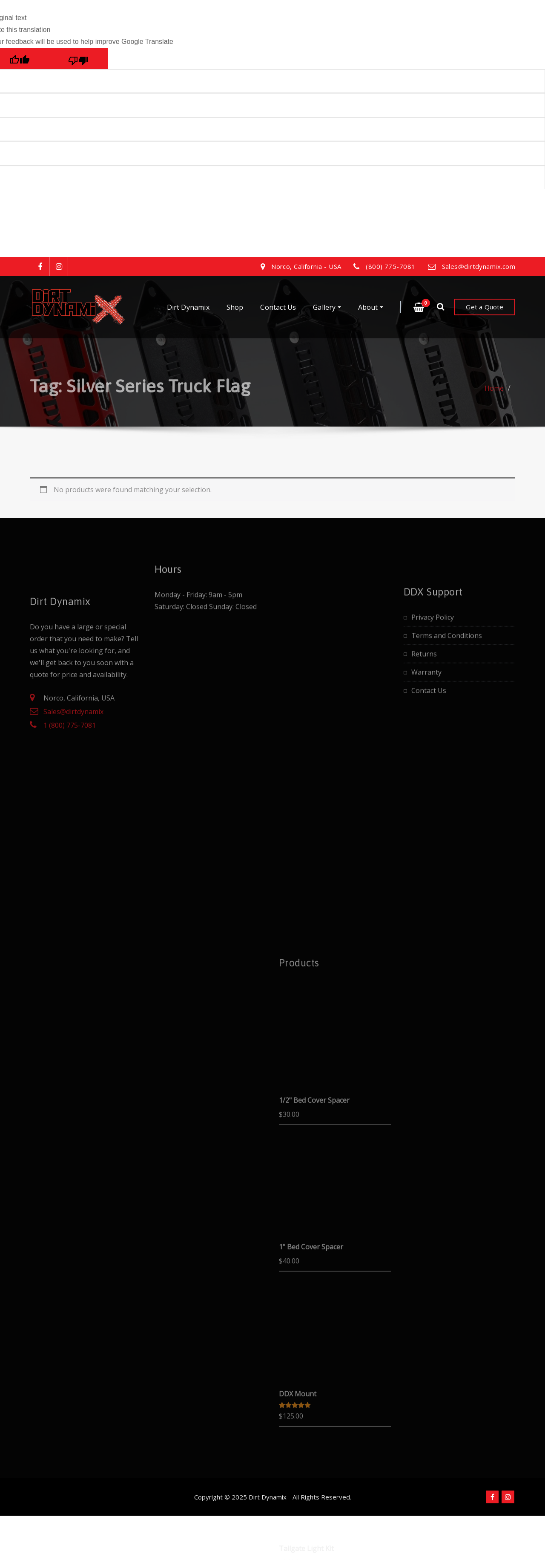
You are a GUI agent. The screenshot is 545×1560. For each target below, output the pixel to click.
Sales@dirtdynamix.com (478, 266)
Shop (235, 307)
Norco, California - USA (306, 266)
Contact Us (278, 307)
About (370, 307)
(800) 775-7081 (390, 266)
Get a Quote (484, 307)
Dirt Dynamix (188, 307)
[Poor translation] (78, 58)
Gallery (327, 307)
